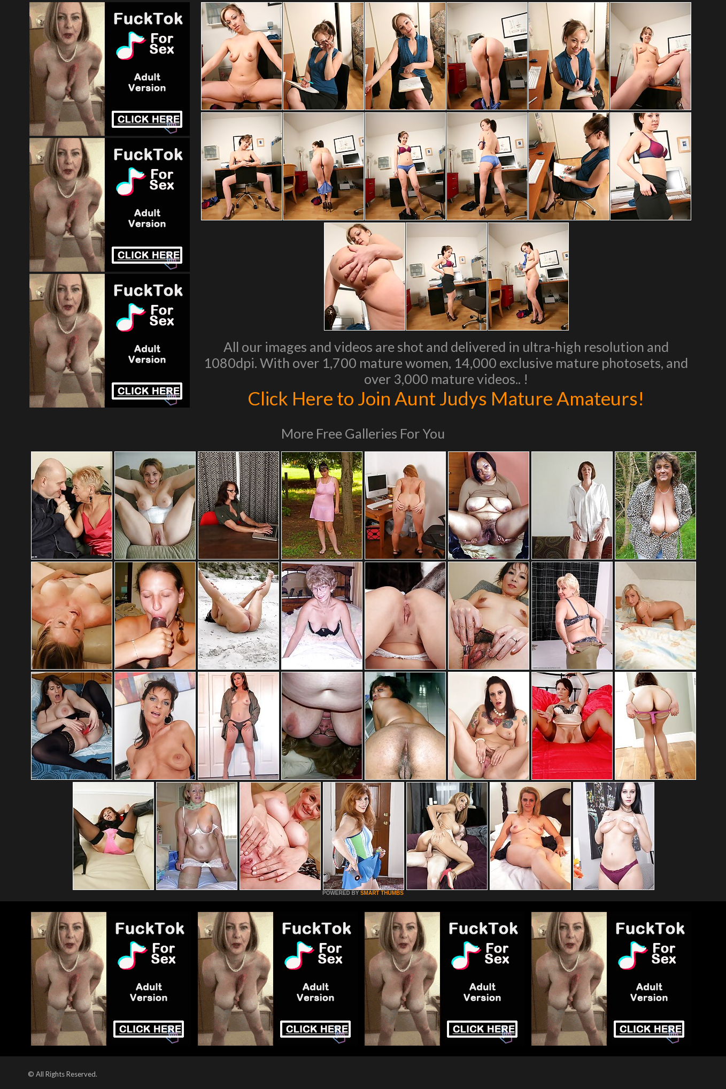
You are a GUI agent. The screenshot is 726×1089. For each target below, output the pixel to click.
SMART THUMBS (382, 893)
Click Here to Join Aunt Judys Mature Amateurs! (446, 398)
